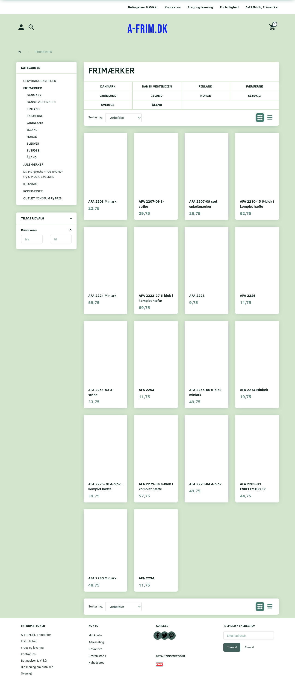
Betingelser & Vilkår (143, 7)
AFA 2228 (197, 295)
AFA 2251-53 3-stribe (101, 392)
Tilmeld (232, 647)
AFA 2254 (146, 389)
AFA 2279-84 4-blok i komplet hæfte (156, 486)
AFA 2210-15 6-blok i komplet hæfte (257, 204)
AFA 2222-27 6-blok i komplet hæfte (156, 298)
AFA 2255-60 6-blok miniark (205, 392)
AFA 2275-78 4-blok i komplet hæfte (105, 486)
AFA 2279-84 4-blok (205, 483)
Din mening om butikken (37, 667)
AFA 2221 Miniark (102, 295)
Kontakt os (173, 7)
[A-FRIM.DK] (147, 29)
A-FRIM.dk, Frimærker (262, 7)
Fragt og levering (200, 7)
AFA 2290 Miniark (102, 577)
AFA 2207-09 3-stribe (151, 204)
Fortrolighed (229, 7)
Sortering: (95, 117)
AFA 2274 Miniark (254, 389)
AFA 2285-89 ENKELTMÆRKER (253, 486)
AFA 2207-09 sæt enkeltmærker (203, 204)
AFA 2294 (146, 577)
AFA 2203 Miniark (102, 201)
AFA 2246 (247, 295)
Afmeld (249, 647)
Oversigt (26, 673)
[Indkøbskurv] (273, 26)
